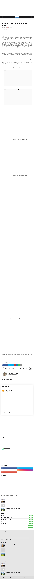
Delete (8, 396)
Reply (5, 396)
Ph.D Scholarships (17, 523)
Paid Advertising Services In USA (14, 394)
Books (17, 515)
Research (17, 527)
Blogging (5, 577)
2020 (2, 444)
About (28, 577)
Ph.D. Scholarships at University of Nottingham (13, 508)
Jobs (17, 521)
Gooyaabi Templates (14, 577)
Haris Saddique (4, 27)
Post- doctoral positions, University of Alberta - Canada (15, 499)
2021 (2, 443)
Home (25, 577)
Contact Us (31, 577)
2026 (2, 439)
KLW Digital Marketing (8, 390)
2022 (2, 442)
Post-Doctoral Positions (17, 525)
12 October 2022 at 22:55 (8, 391)
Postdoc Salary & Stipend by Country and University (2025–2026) (16, 504)
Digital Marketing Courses (7, 362)
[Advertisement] (17, 8)
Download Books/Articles (17, 519)
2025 (2, 440)
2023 (2, 441)
